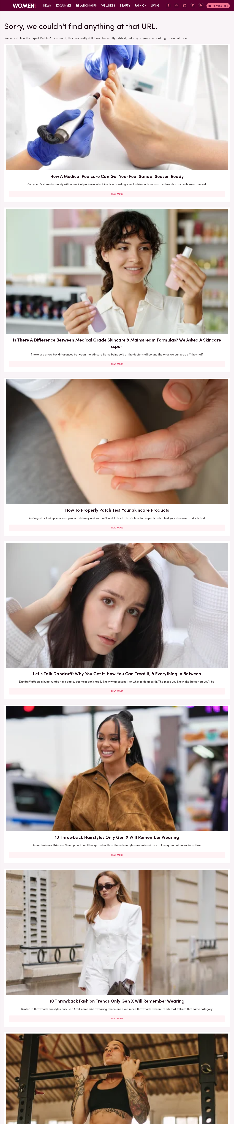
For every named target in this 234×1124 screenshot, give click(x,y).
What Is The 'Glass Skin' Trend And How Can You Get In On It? (116, 394)
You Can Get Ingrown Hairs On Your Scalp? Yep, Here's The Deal (193, 713)
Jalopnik (51, 1094)
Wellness (108, 5)
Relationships (86, 5)
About (97, 1071)
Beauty (125, 5)
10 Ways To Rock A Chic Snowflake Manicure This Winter (193, 906)
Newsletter (218, 5)
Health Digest (121, 1094)
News (47, 5)
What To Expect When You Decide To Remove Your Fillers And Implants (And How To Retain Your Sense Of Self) (40, 609)
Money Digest (143, 1094)
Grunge (104, 1094)
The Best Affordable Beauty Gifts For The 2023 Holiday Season (193, 1003)
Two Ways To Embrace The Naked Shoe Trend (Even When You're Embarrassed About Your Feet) (193, 501)
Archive (111, 1071)
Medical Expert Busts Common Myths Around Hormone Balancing (116, 1003)
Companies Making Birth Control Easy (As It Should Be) (40, 710)
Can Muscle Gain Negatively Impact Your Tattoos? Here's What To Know (40, 301)
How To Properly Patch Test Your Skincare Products (193, 93)
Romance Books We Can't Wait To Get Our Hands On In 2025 (40, 999)
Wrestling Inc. (195, 1094)
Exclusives (64, 5)
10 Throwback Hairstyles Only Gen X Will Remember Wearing (116, 197)
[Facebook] (168, 5)
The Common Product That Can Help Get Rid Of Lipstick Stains (40, 906)
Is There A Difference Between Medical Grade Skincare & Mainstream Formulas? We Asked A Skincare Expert (117, 100)
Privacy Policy (131, 1071)
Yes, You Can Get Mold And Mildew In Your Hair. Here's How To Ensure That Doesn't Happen (116, 713)
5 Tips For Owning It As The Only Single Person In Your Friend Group (117, 301)
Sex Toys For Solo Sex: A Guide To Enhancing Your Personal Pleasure (193, 397)
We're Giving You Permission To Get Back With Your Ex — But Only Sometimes (40, 498)
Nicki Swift (162, 1094)
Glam (91, 1094)
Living (155, 5)
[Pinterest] (176, 5)
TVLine (64, 1094)
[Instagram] (184, 5)
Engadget (36, 1094)
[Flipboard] (192, 5)
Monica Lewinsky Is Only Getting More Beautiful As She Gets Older (117, 906)
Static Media (96, 1077)
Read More (40, 136)
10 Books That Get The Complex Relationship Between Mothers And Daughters (117, 810)
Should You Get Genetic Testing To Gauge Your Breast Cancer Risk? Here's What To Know (193, 301)
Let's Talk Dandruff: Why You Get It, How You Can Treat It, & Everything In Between (40, 200)
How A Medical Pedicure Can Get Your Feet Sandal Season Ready (40, 97)
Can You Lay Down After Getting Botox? (193, 806)
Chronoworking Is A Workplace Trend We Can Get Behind (193, 602)
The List (178, 1094)
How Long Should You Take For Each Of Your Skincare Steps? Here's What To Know (117, 606)
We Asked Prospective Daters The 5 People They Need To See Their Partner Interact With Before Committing (117, 501)
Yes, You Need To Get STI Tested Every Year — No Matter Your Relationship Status (40, 810)
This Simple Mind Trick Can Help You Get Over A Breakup (40, 394)
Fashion (140, 5)
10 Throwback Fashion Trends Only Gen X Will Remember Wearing (193, 200)
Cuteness (78, 1094)
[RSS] (201, 5)
